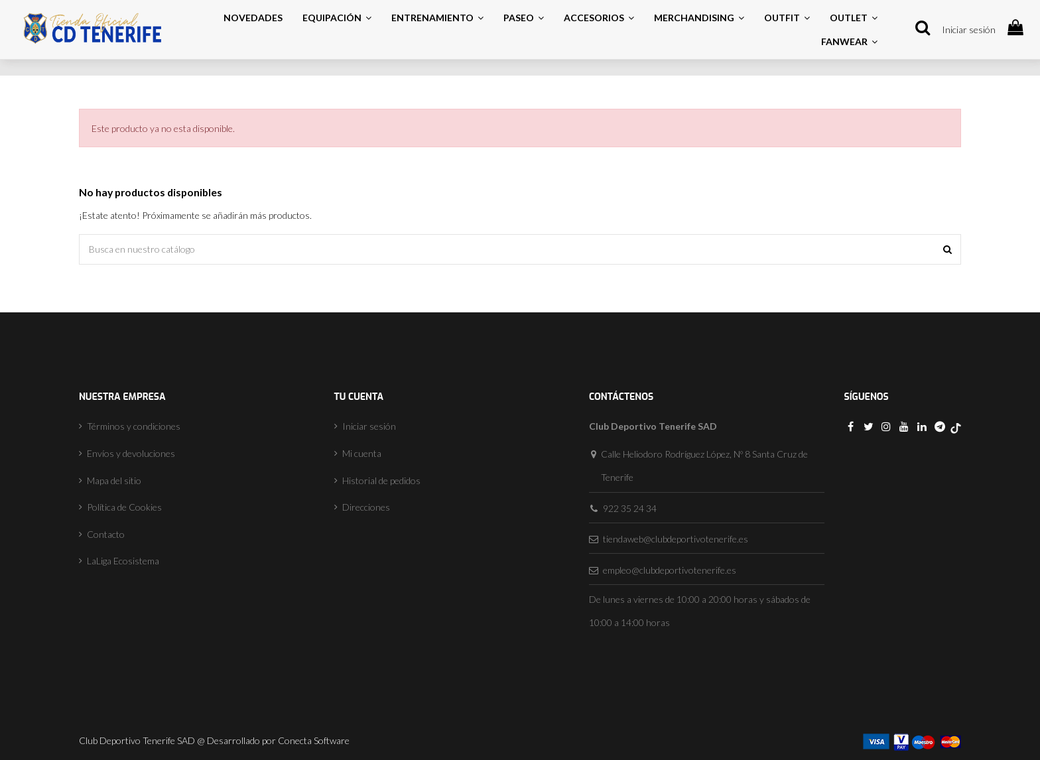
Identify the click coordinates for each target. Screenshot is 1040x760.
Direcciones (366, 507)
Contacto (106, 534)
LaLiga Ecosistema (123, 560)
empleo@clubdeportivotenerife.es (669, 570)
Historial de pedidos (381, 480)
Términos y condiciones (133, 426)
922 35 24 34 (630, 508)
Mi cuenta (361, 453)
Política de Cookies (124, 507)
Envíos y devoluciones (131, 453)
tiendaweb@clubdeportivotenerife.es (675, 538)
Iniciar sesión (969, 29)
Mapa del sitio (114, 480)
